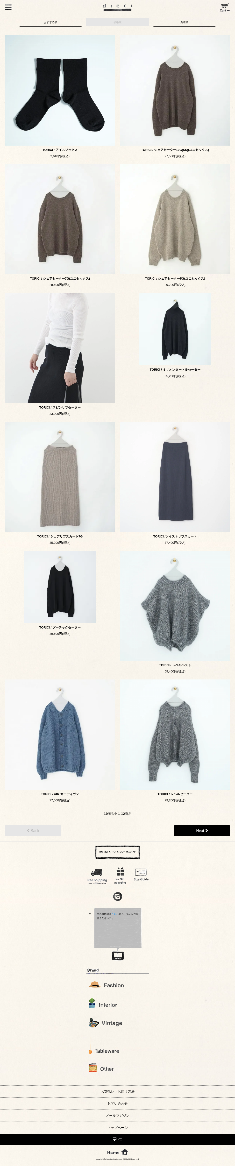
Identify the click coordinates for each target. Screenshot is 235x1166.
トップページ (117, 1128)
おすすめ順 (50, 22)
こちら (115, 914)
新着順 (184, 22)
